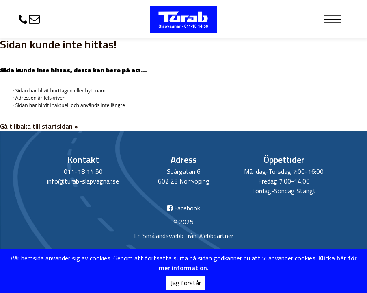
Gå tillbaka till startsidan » (39, 126)
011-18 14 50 (83, 171)
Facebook (183, 208)
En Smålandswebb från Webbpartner (183, 236)
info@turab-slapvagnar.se (83, 181)
